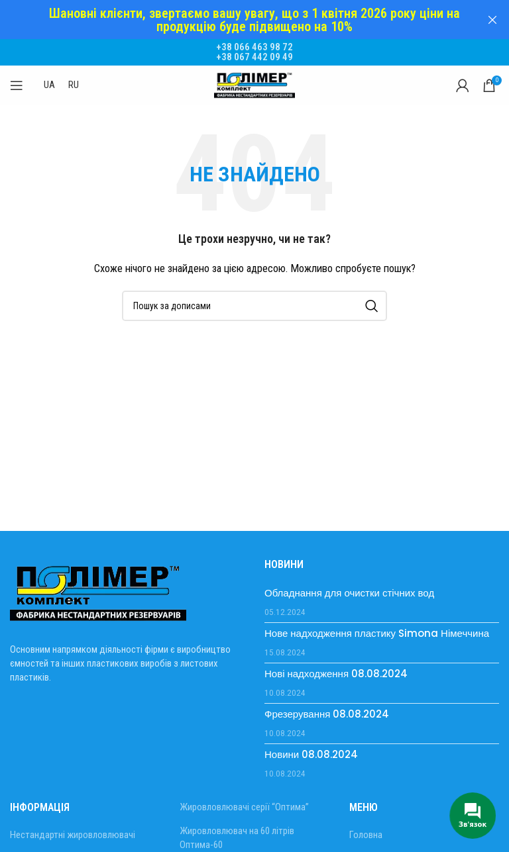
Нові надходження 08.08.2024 (336, 668)
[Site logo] (254, 79)
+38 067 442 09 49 (254, 51)
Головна (365, 829)
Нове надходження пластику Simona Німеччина (376, 627)
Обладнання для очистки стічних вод (349, 587)
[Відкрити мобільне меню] (16, 79)
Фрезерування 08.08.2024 (326, 708)
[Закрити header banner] (492, 20)
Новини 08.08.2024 (311, 748)
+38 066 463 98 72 (254, 41)
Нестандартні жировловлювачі (72, 829)
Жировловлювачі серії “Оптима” (244, 801)
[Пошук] (254, 300)
